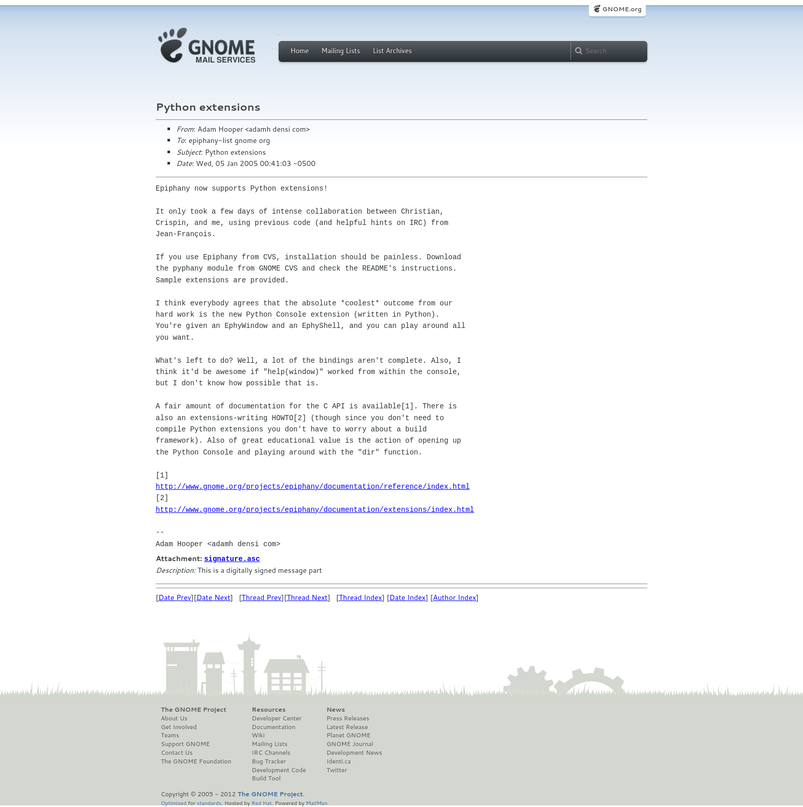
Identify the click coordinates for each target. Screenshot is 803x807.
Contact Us (177, 752)
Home (299, 50)
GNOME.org (622, 9)
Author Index (454, 597)
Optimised (173, 802)
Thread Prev (262, 597)
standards (209, 802)
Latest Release (347, 726)
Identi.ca (338, 761)
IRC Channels (271, 752)
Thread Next (307, 597)
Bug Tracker (269, 761)
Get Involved (179, 726)
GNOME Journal (349, 743)
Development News (354, 752)
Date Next (213, 597)
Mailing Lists (340, 50)
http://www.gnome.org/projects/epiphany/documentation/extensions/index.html (315, 509)
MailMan (316, 802)
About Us (174, 718)
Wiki (258, 735)
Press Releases (347, 718)
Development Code (279, 769)
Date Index (407, 597)
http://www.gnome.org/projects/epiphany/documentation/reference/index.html (313, 486)
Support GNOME (185, 743)
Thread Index (361, 597)
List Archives (392, 50)
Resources (269, 709)
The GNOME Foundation (196, 761)
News (335, 709)
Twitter (336, 769)
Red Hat (261, 802)
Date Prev (174, 597)
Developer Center (277, 718)
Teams (170, 735)
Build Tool (266, 778)
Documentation (273, 726)
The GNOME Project (193, 709)
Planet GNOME (348, 735)
